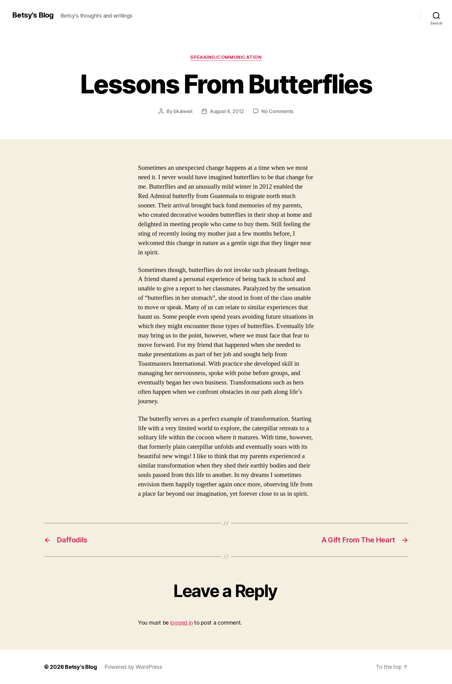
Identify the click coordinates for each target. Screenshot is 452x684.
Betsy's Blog (32, 15)
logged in (181, 622)
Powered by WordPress (133, 667)
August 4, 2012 (227, 111)
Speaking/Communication (225, 57)
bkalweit (183, 111)
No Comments (277, 111)
